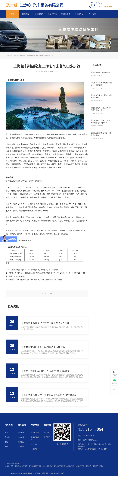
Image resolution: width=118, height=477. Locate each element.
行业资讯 (34, 450)
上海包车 (89, 467)
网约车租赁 (65, 14)
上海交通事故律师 (60, 467)
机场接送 (21, 447)
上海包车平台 (80, 467)
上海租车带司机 (98, 467)
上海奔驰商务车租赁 (35, 467)
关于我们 (92, 14)
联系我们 (47, 438)
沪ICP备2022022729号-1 (57, 474)
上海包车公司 (70, 467)
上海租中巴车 (9, 467)
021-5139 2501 (88, 437)
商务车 (7, 438)
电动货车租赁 (35, 439)
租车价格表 (52, 14)
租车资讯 (79, 14)
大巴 (6, 447)
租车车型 (26, 14)
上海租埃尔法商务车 (21, 467)
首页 (12, 14)
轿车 (6, 433)
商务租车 (21, 433)
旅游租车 (21, 443)
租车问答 (34, 445)
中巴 (6, 443)
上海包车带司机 (48, 467)
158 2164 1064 (90, 430)
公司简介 (47, 433)
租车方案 (39, 14)
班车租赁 (21, 438)
